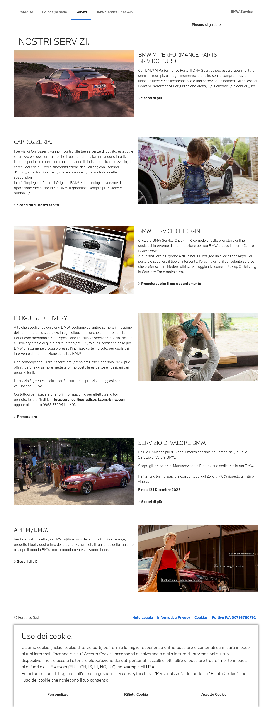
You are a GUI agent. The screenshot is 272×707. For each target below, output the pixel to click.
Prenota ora (27, 416)
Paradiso (25, 12)
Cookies (200, 617)
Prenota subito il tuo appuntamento (171, 283)
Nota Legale (142, 617)
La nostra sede (54, 12)
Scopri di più (151, 97)
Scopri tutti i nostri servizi (38, 204)
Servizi (81, 12)
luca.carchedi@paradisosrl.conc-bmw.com (89, 399)
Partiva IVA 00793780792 (234, 617)
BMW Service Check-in (114, 12)
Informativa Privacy (173, 617)
